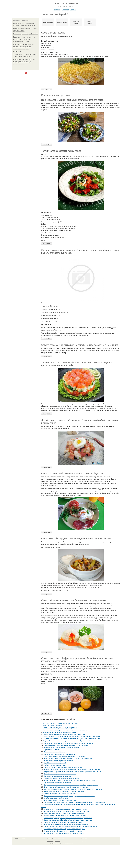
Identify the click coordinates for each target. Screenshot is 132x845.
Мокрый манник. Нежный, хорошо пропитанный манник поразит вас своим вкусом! (72, 769)
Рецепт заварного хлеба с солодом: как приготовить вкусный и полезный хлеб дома (71, 739)
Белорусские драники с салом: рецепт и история (60, 800)
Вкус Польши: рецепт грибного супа (56, 798)
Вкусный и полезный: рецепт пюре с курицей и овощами (63, 831)
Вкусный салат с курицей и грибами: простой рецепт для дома (72, 100)
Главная (57, 10)
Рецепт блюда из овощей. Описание (25, 34)
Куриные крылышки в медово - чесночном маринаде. (62, 778)
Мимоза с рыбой (76, 22)
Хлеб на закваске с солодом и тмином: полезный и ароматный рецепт (67, 730)
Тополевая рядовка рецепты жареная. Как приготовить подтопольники (68, 818)
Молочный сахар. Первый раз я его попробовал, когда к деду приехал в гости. (70, 780)
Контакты (49, 838)
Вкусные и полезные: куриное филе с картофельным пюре (64, 833)
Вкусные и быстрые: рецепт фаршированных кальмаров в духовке (66, 811)
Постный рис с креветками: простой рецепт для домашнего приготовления (69, 796)
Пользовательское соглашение (58, 838)
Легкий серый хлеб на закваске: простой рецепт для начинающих (66, 787)
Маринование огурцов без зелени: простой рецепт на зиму (64, 791)
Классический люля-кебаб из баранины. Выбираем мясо (63, 822)
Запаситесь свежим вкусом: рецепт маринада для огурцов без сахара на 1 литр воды (73, 789)
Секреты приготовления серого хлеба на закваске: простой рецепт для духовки (71, 785)
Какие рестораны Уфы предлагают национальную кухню (63, 767)
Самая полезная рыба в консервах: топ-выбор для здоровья (64, 756)
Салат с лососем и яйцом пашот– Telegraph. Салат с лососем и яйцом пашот (79, 345)
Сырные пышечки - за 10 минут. (54, 752)
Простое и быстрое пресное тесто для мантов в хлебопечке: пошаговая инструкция (24, 39)
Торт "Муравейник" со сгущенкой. (55, 763)
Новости (65, 10)
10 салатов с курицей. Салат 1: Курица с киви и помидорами (64, 829)
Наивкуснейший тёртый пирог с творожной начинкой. (62, 747)
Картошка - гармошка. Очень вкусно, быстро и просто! (61, 723)
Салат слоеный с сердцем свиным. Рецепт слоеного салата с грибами (76, 538)
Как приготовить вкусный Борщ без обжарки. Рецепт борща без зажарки (68, 820)
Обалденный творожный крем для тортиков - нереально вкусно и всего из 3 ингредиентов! (75, 802)
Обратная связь (84, 838)
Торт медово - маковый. (52, 750)
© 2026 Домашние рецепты (19, 838)
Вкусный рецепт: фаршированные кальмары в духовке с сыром (65, 809)
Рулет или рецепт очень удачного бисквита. (58, 761)
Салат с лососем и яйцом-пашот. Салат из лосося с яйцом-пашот (73, 473)
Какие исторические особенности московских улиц (60, 732)
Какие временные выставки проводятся (57, 776)
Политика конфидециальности (53, 841)
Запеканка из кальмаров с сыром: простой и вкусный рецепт (64, 813)
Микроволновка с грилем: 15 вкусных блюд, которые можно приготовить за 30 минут (72, 771)
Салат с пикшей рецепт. (53, 32)
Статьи (73, 10)
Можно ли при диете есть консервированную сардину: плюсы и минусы (68, 758)
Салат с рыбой (62, 22)
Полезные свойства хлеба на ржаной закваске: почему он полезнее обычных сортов (71, 736)
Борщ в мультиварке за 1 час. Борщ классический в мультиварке (66, 824)
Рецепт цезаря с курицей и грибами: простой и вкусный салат (64, 734)
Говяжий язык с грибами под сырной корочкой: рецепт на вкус (65, 815)
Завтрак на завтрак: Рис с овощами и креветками (60, 793)
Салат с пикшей (48, 22)
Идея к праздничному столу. (52, 725)
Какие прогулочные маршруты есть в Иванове (59, 754)
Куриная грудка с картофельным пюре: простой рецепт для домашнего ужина (24, 62)
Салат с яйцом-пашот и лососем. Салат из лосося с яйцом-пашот (73, 600)
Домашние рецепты (66, 3)
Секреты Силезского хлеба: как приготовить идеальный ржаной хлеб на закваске (70, 741)
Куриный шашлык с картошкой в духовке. (58, 782)
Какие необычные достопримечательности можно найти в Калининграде (68, 743)
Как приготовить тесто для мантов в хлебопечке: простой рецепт (66, 745)
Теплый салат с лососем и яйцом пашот (61, 151)
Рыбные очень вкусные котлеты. (55, 765)
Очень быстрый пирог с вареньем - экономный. (60, 774)
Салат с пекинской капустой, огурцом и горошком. (60, 728)
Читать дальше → (46, 89)
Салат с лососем (89, 22)
